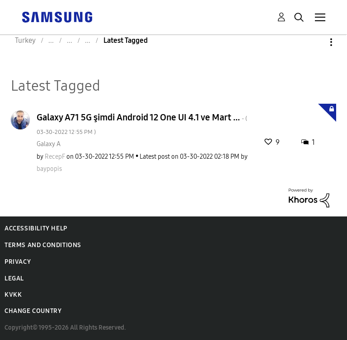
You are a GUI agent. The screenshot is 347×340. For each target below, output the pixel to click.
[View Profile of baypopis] (49, 169)
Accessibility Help (36, 228)
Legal (14, 278)
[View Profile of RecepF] (55, 157)
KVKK (13, 295)
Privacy (18, 262)
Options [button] (316, 42)
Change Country (33, 311)
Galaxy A (49, 144)
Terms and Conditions (43, 245)
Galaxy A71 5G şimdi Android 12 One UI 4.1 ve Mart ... (142, 124)
